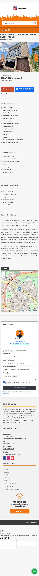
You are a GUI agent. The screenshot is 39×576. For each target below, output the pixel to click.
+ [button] (4, 273)
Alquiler (6, 475)
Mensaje (6, 373)
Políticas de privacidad (11, 489)
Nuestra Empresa (10, 483)
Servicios (7, 478)
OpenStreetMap (33, 310)
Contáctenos (8, 486)
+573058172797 (20, 341)
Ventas (6, 472)
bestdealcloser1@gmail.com (20, 344)
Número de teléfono (9, 366)
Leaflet (22, 310)
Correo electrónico (9, 360)
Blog (5, 481)
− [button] (4, 276)
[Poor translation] (7, 538)
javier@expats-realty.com (11, 454)
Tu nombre (7, 354)
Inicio (6, 469)
